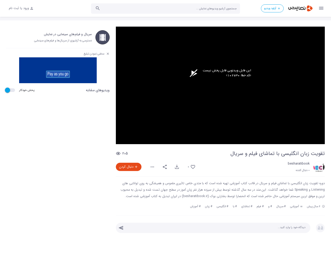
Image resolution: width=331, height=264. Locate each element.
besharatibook (299, 163)
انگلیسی (221, 206)
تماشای (245, 206)
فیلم (259, 206)
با (233, 206)
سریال (279, 206)
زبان (207, 206)
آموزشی (296, 206)
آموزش (194, 206)
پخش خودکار (26, 90)
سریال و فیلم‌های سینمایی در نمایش (68, 34)
